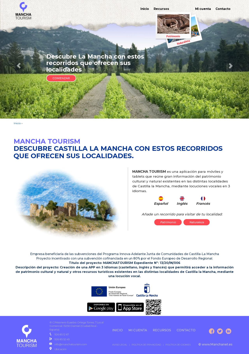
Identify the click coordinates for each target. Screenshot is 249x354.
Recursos (160, 9)
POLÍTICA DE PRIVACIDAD (146, 344)
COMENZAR (61, 78)
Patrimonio (168, 222)
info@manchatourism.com (70, 344)
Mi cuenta (202, 9)
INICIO (117, 330)
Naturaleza (196, 222)
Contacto (223, 9)
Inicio (143, 9)
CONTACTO (186, 330)
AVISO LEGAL (119, 344)
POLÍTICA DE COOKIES (178, 344)
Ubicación (60, 349)
